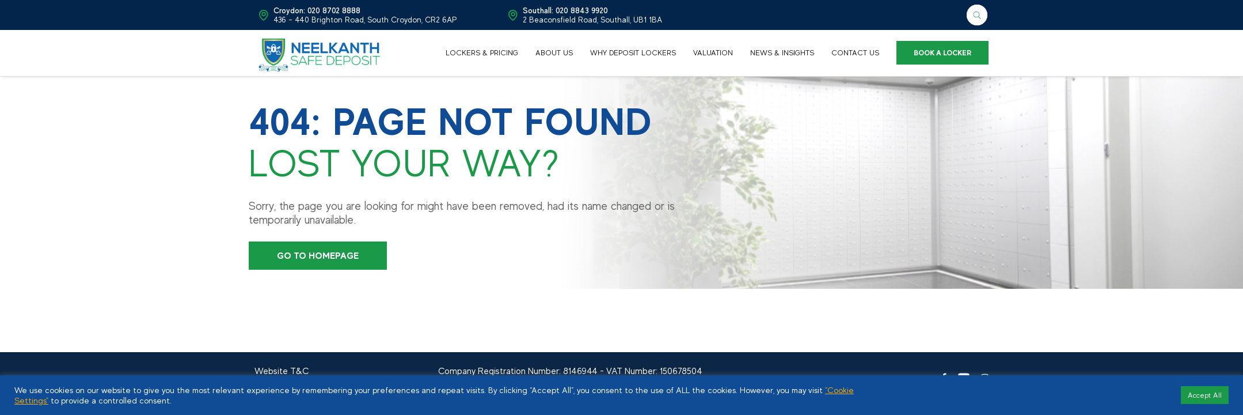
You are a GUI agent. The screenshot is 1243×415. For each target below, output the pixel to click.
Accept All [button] (1205, 395)
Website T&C (281, 371)
